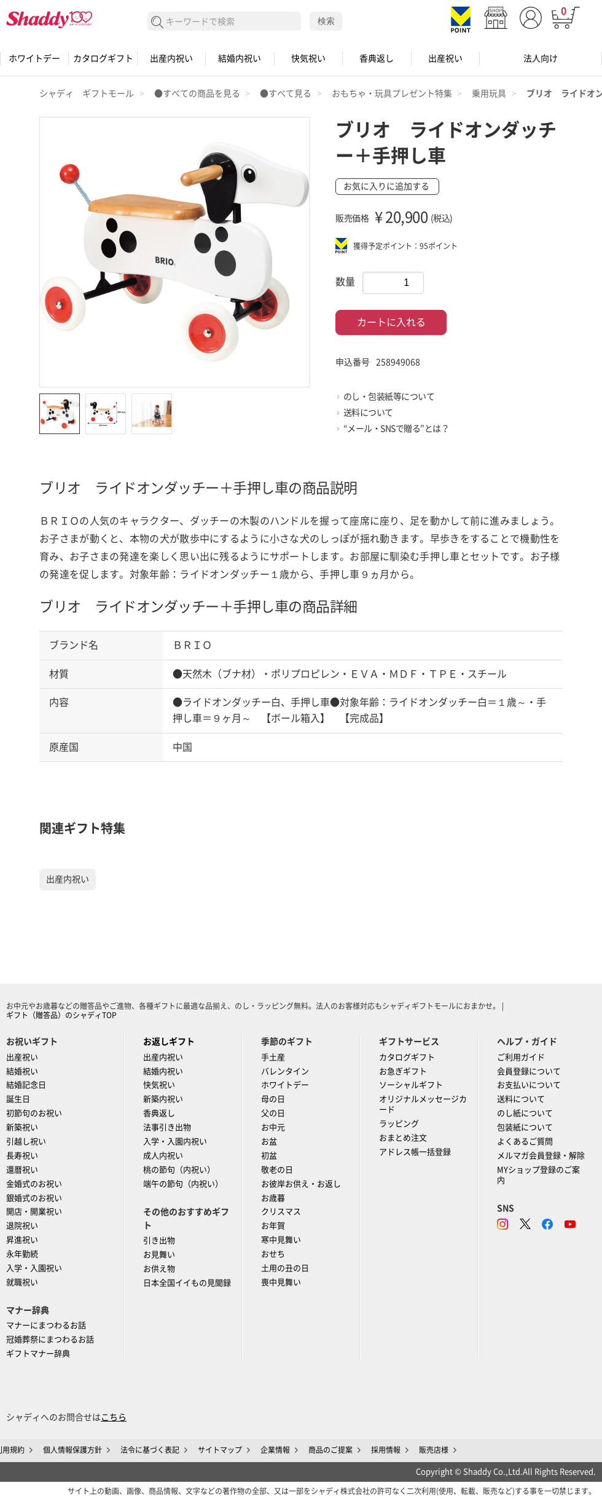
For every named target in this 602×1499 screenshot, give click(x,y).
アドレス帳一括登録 (415, 1152)
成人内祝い (163, 1156)
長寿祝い (22, 1156)
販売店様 (433, 1450)
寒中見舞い (281, 1240)
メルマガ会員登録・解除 (541, 1156)
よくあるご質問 (525, 1141)
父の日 (273, 1113)
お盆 (269, 1141)
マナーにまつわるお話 (46, 1325)
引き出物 (159, 1240)
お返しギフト (169, 1041)
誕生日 (18, 1099)
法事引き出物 (167, 1127)
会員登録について (529, 1071)
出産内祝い (171, 58)
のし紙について (525, 1113)
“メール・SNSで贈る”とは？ (396, 428)
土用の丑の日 (285, 1268)
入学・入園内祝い (175, 1141)
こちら (114, 1417)
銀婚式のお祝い (34, 1198)
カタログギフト (103, 58)
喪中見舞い (281, 1282)
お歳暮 (273, 1198)
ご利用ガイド (521, 1057)
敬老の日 (277, 1170)
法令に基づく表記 (149, 1450)
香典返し (376, 58)
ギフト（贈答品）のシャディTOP (61, 1015)
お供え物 (159, 1269)
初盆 (269, 1156)
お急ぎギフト (403, 1071)
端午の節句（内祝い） (183, 1184)
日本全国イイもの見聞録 (187, 1283)
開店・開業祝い (34, 1212)
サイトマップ (220, 1450)
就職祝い (22, 1282)
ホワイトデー (34, 58)
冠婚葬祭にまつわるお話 (50, 1339)
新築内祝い (163, 1099)
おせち (273, 1254)
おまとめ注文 (403, 1138)
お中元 (273, 1127)
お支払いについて (529, 1085)
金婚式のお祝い (34, 1184)
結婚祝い (22, 1071)
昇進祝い (22, 1240)
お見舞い (159, 1255)
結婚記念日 (26, 1085)
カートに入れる (391, 322)
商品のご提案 (330, 1450)
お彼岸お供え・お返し (301, 1184)
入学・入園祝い (34, 1268)
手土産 (273, 1057)
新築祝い (22, 1127)
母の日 (273, 1099)
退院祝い (22, 1226)
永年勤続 (22, 1254)
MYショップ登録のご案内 (538, 1175)
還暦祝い (22, 1170)
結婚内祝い (239, 58)
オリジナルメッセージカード (423, 1104)
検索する (157, 22)
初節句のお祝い (34, 1113)
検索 (326, 21)
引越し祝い (26, 1141)
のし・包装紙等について (389, 396)
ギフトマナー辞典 (38, 1354)
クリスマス (281, 1212)
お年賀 (273, 1226)
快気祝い (308, 58)
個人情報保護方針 (72, 1450)
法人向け (540, 58)
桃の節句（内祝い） (179, 1170)
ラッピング (399, 1124)
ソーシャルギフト (411, 1085)
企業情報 (275, 1450)
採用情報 (386, 1450)
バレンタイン (285, 1071)
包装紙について (525, 1127)
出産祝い (445, 58)
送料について (368, 412)
